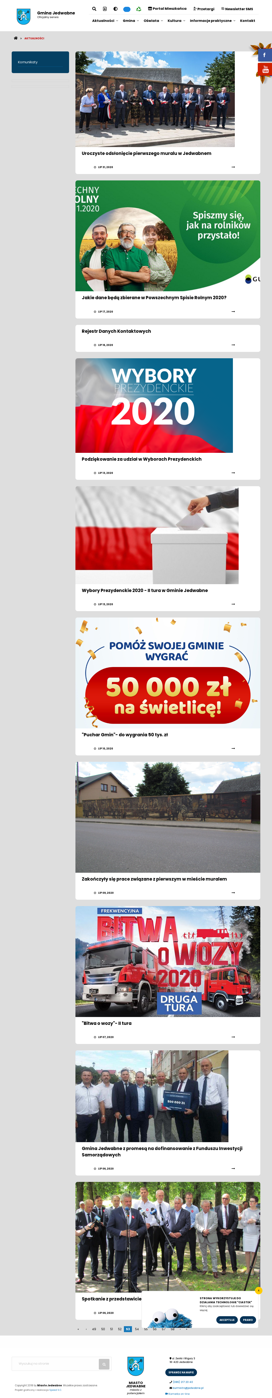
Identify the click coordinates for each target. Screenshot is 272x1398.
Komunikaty (28, 62)
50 (103, 1329)
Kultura (174, 20)
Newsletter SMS (237, 9)
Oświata (151, 20)
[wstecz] (86, 1329)
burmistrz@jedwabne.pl (188, 1388)
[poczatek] (180, 1329)
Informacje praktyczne (211, 20)
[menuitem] (104, 21)
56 (155, 1329)
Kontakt (247, 20)
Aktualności (103, 20)
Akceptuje (227, 1320)
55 (146, 1329)
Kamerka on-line (177, 1394)
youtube (260, 76)
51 (111, 1329)
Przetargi (203, 9)
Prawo (248, 1320)
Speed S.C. (55, 1390)
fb (260, 52)
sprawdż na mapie (181, 1372)
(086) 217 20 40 (183, 1382)
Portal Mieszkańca (167, 8)
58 (172, 1329)
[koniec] (186, 1329)
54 (137, 1329)
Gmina (129, 20)
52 (120, 1329)
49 (94, 1329)
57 (164, 1329)
